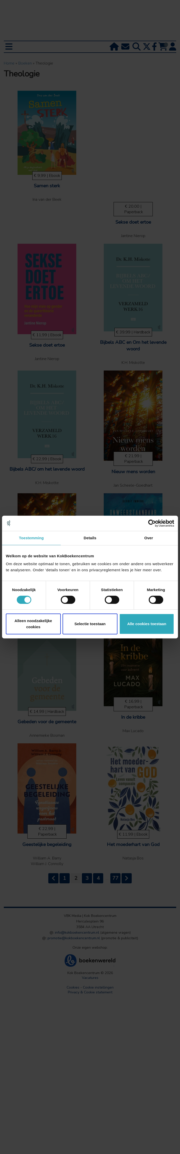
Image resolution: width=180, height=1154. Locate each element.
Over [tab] (148, 538)
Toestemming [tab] (31, 538)
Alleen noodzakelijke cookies (33, 624)
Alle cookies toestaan (146, 624)
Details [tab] (90, 538)
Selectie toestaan (90, 624)
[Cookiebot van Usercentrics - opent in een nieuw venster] (152, 523)
